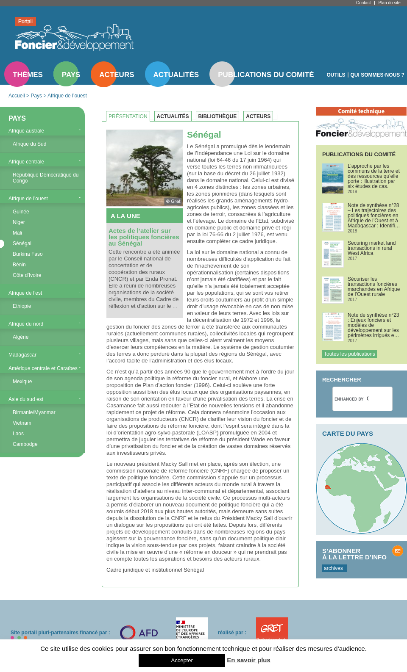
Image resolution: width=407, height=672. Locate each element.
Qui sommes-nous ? (377, 75)
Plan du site (389, 2)
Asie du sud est (25, 399)
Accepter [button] (181, 660)
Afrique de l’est (25, 293)
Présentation (128, 116)
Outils (336, 75)
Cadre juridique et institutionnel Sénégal (155, 570)
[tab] (130, 116)
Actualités (176, 75)
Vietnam (22, 423)
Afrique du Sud (29, 144)
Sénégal (22, 243)
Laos (18, 434)
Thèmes (28, 75)
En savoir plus (248, 660)
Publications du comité (266, 75)
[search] (351, 399)
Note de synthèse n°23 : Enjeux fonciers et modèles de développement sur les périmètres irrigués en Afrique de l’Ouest (373, 325)
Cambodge (25, 444)
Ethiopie (22, 306)
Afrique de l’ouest (67, 96)
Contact (363, 2)
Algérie (20, 337)
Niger (19, 222)
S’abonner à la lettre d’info (354, 554)
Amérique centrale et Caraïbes (43, 368)
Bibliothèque (217, 116)
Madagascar (22, 355)
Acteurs (116, 75)
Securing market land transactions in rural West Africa (372, 248)
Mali (17, 233)
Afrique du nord (25, 324)
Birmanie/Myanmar (34, 412)
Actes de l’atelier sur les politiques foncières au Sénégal (144, 237)
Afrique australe (26, 131)
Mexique (22, 381)
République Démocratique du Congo (45, 178)
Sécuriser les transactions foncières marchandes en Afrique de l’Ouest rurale (374, 287)
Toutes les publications (349, 354)
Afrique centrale (26, 162)
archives (333, 568)
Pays (71, 75)
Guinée (21, 212)
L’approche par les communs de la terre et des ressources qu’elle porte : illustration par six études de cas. (374, 176)
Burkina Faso (28, 254)
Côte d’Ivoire (27, 275)
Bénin (19, 265)
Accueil (16, 96)
